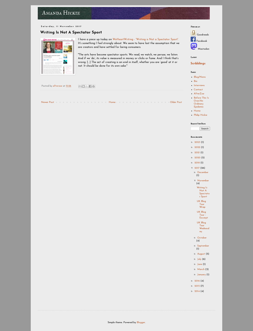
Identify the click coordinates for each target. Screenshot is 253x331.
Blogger (141, 322)
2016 (197, 281)
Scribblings (198, 63)
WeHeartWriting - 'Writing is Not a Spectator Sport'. (146, 39)
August (201, 254)
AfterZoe (199, 93)
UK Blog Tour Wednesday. (203, 227)
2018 (197, 162)
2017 (197, 168)
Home (112, 102)
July (199, 259)
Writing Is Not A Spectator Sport (203, 192)
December (202, 172)
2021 (197, 152)
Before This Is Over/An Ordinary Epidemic (201, 102)
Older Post (176, 102)
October (202, 238)
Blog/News (200, 77)
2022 (197, 147)
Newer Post (47, 102)
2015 (197, 286)
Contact (198, 89)
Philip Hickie (200, 115)
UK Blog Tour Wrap (201, 204)
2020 (197, 157)
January (201, 274)
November (203, 180)
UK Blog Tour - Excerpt (202, 215)
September (203, 246)
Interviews (199, 85)
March (201, 269)
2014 (197, 291)
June (200, 264)
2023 (197, 142)
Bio (195, 81)
